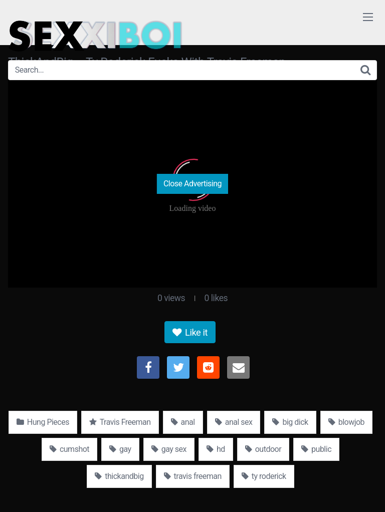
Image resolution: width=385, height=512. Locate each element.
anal (183, 422)
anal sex (234, 422)
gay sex (168, 449)
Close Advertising (192, 183)
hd (216, 449)
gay (120, 449)
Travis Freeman (120, 422)
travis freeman (193, 476)
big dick (290, 422)
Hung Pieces (43, 422)
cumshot (69, 449)
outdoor (263, 449)
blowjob (346, 422)
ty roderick (264, 476)
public (316, 449)
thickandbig (119, 476)
